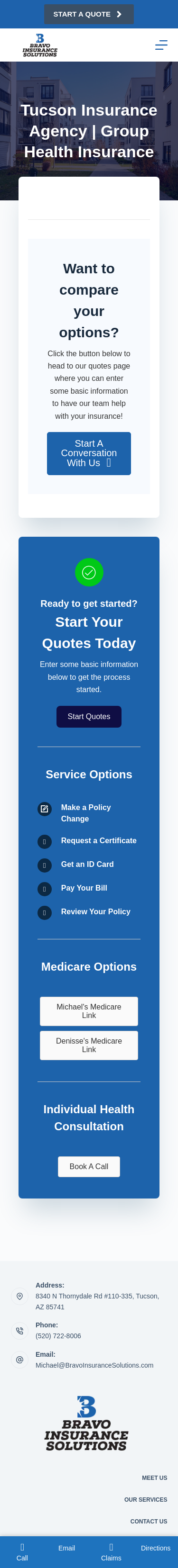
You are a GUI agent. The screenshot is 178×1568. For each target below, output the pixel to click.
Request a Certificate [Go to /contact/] (99, 841)
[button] (89, 453)
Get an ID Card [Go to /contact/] (87, 864)
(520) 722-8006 (58, 1336)
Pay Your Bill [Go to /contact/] (84, 888)
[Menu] (161, 45)
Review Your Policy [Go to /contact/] (96, 912)
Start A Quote (89, 14)
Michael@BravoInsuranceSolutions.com (94, 1365)
